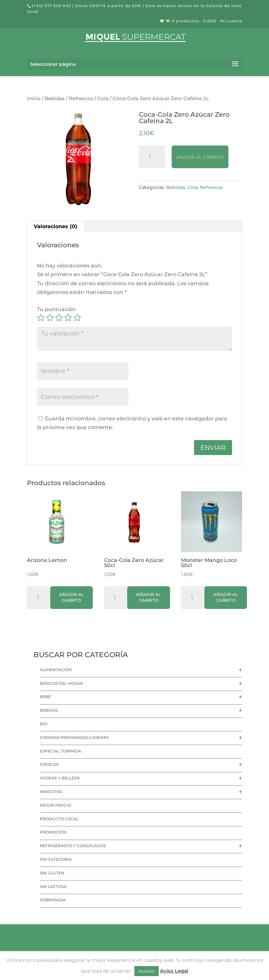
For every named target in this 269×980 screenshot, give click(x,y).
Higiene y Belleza (60, 778)
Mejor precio (55, 805)
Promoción (53, 832)
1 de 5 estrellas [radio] (41, 317)
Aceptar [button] (146, 971)
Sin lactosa (53, 886)
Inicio (34, 98)
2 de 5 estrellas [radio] (50, 317)
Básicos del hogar (61, 683)
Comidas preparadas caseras (74, 737)
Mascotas (51, 791)
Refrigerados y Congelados (73, 845)
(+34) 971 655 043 (51, 5)
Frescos (49, 764)
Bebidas (55, 98)
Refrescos (81, 98)
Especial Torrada (60, 751)
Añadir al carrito (200, 157)
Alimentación (56, 669)
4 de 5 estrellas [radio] (68, 317)
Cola (102, 98)
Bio (43, 723)
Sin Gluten (52, 872)
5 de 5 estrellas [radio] (77, 317)
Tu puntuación (56, 309)
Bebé (45, 696)
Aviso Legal (174, 971)
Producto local (59, 818)
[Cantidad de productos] (152, 157)
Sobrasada (53, 899)
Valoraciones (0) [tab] (55, 226)
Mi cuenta (231, 21)
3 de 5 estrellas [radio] (59, 317)
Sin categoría (56, 859)
